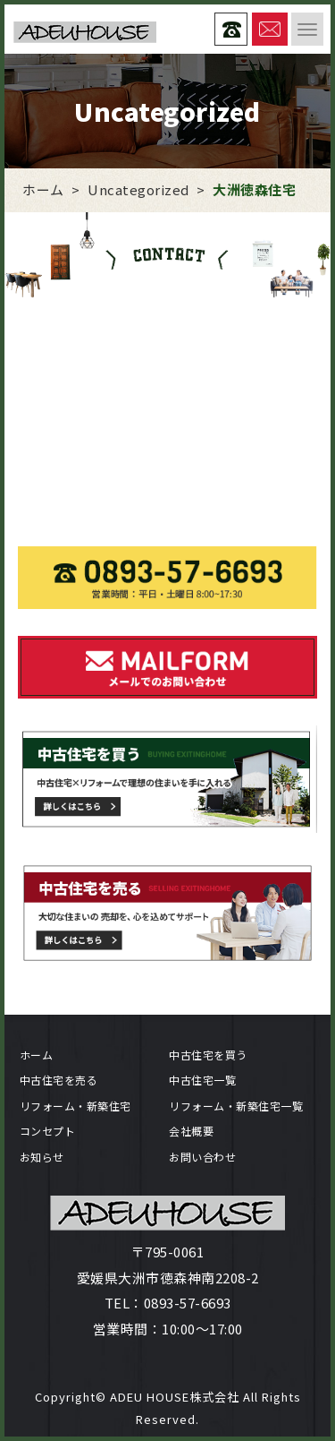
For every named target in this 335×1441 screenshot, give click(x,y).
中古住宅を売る (59, 1079)
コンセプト (48, 1130)
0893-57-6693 (187, 1302)
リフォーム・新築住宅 (75, 1105)
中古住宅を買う (208, 1054)
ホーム (37, 1054)
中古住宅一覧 (202, 1079)
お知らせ (42, 1156)
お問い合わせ (202, 1156)
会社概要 (191, 1130)
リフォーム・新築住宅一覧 (236, 1105)
